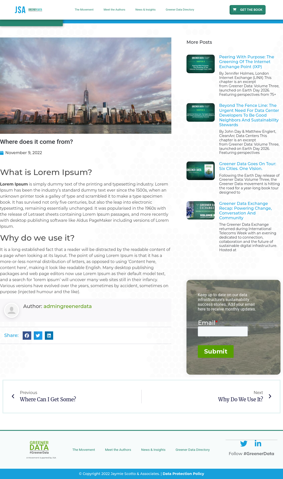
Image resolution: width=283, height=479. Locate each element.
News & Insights (145, 9)
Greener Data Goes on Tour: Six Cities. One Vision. (247, 166)
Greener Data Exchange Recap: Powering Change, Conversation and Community (245, 211)
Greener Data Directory (180, 9)
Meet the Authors (114, 9)
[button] (27, 335)
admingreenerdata (68, 306)
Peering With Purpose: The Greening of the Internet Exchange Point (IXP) (246, 62)
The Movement (84, 9)
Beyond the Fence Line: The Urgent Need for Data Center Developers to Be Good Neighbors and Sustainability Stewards (249, 115)
